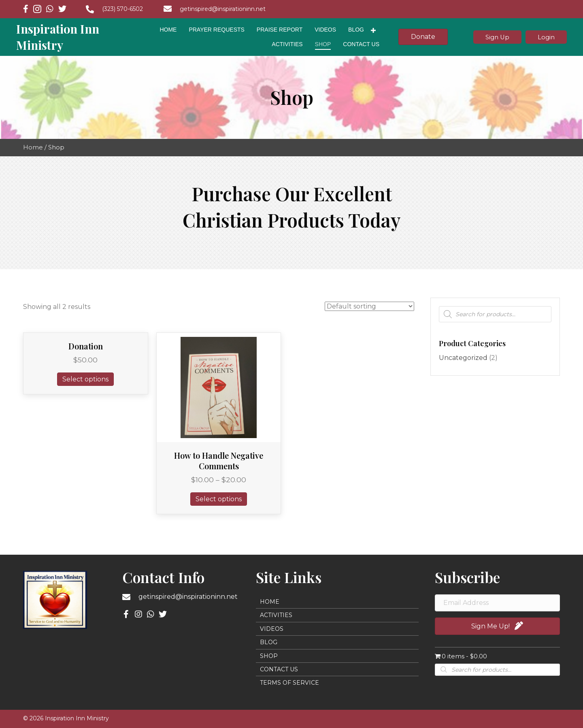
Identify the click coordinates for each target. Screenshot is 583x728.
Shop (269, 656)
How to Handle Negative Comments (218, 460)
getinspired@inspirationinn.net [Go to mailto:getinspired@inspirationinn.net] (223, 9)
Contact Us (279, 669)
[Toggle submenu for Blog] (373, 30)
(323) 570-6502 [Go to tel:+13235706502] (122, 9)
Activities (276, 615)
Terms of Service (289, 682)
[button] (496, 37)
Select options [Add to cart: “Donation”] (85, 379)
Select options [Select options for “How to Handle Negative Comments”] (219, 499)
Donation (85, 346)
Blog (268, 642)
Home (33, 147)
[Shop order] (369, 306)
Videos (271, 628)
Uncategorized (463, 358)
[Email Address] (497, 602)
